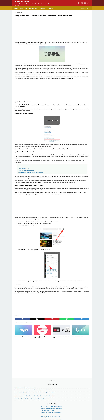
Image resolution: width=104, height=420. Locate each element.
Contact (45, 408)
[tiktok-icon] (88, 3)
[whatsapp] (50, 348)
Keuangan (43, 8)
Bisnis (22, 8)
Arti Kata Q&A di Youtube (24, 185)
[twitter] (30, 348)
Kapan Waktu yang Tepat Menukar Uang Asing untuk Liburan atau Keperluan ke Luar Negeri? (79, 31)
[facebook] (20, 348)
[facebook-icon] (79, 3)
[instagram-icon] (82, 3)
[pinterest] (40, 348)
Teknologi (51, 8)
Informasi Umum (34, 8)
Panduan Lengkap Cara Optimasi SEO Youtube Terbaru (31, 189)
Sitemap (62, 408)
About (41, 408)
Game (27, 8)
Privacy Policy (57, 408)
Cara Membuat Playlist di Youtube (26, 187)
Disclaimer (50, 408)
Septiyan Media (22, 1)
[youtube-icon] (85, 3)
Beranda (17, 8)
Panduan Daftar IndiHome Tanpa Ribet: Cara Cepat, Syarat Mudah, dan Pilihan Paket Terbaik (79, 37)
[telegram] (60, 348)
